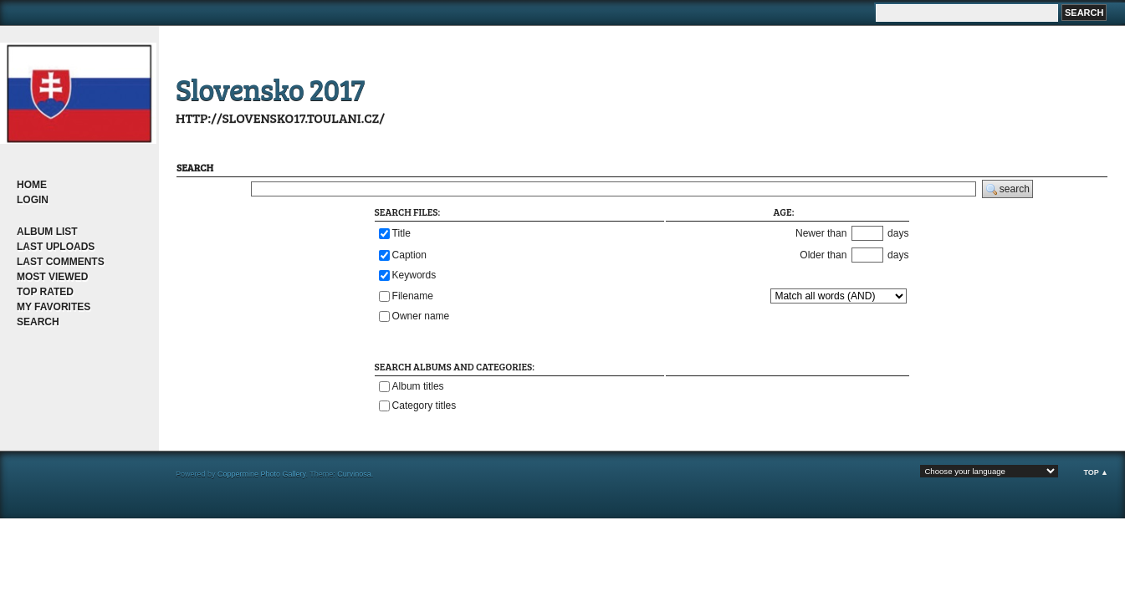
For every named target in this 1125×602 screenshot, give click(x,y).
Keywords (414, 275)
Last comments (61, 262)
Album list (47, 231)
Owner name (421, 316)
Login (33, 200)
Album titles (418, 386)
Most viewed (52, 277)
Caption (409, 254)
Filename (412, 295)
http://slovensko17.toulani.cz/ (280, 117)
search (1007, 189)
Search (38, 322)
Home (32, 185)
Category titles (424, 405)
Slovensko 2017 (270, 88)
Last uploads (56, 247)
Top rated (45, 292)
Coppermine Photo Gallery (261, 474)
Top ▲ (1095, 472)
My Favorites (53, 307)
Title (401, 232)
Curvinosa (354, 474)
